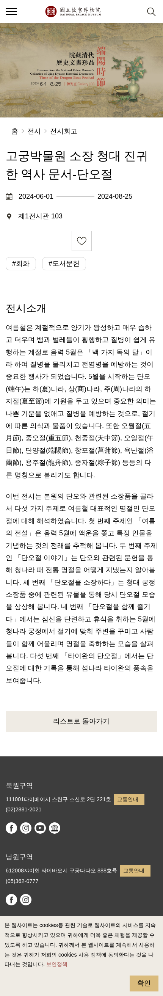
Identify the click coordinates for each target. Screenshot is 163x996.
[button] (11, 11)
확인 (144, 983)
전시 (34, 131)
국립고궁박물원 (73, 11)
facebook (11, 828)
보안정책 (56, 964)
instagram (25, 828)
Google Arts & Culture (54, 828)
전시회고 (63, 131)
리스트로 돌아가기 (81, 721)
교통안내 (127, 799)
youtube (40, 828)
